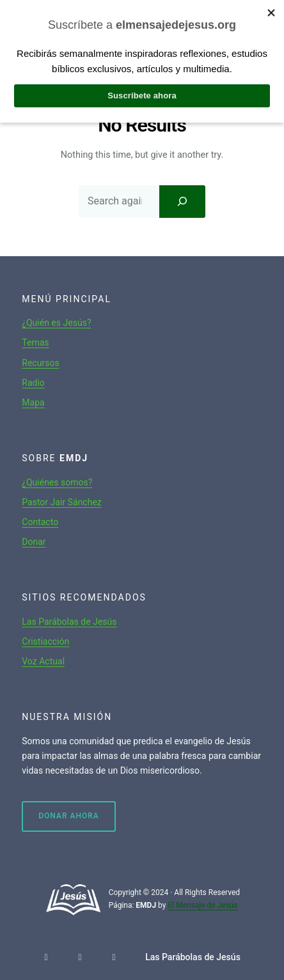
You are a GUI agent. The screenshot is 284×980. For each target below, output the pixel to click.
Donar (33, 542)
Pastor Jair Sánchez (62, 502)
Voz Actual (43, 661)
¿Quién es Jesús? (56, 323)
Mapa (33, 402)
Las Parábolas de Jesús (69, 621)
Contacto (40, 522)
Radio (33, 383)
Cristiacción (45, 641)
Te (26, 342)
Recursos (40, 363)
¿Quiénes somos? (57, 482)
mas (40, 342)
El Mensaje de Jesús (202, 905)
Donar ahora (68, 815)
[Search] (182, 201)
